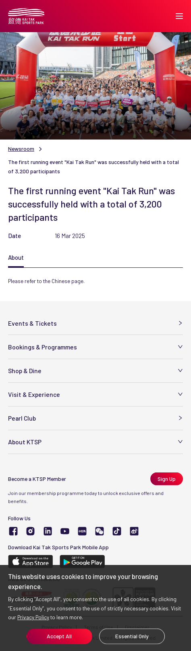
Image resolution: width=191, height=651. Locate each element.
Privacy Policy (33, 617)
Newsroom (21, 148)
